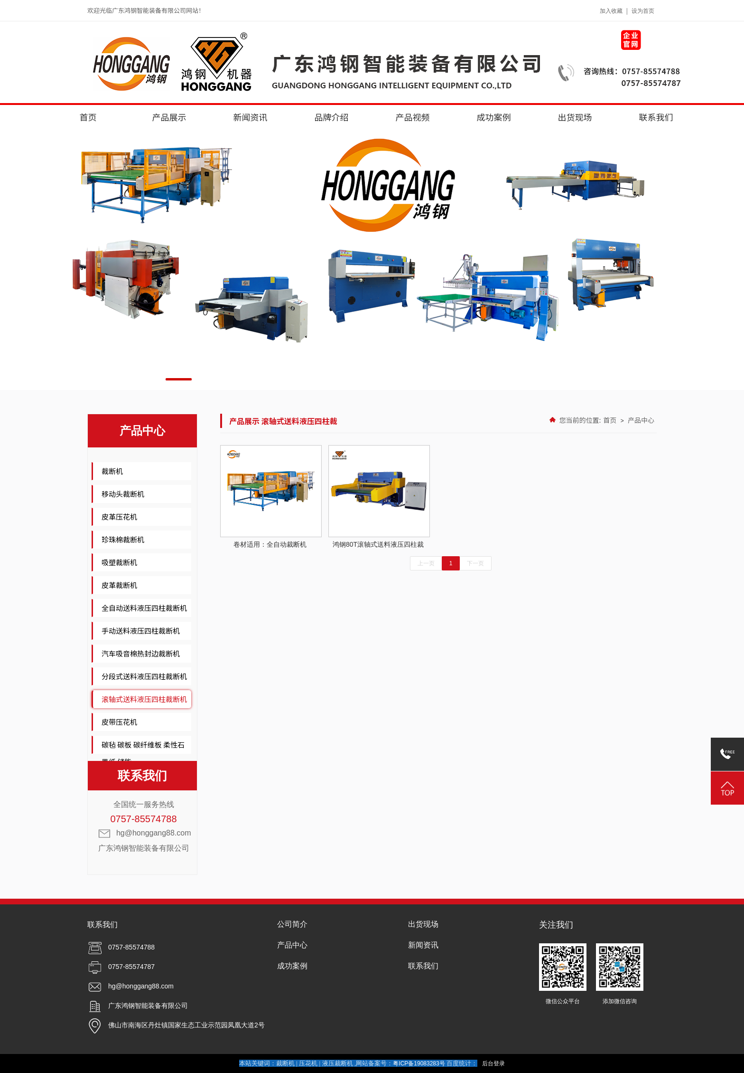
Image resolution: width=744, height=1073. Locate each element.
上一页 (426, 563)
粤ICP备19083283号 (419, 1063)
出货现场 (575, 117)
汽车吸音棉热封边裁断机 (141, 653)
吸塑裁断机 (119, 562)
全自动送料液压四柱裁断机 (144, 608)
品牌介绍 (332, 117)
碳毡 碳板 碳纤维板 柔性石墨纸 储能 (143, 753)
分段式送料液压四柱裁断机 (144, 676)
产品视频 (413, 117)
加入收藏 (611, 11)
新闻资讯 (250, 117)
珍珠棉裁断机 (123, 539)
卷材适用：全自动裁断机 (270, 496)
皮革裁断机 (119, 585)
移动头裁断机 (123, 494)
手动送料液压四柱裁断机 (141, 631)
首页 (88, 117)
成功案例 (494, 117)
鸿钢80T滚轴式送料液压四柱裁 (378, 496)
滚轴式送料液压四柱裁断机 (144, 699)
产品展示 (169, 117)
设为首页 (643, 11)
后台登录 (493, 1063)
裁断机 (112, 471)
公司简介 (292, 924)
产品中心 (641, 420)
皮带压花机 (119, 722)
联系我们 (656, 117)
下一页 (475, 563)
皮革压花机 (119, 517)
